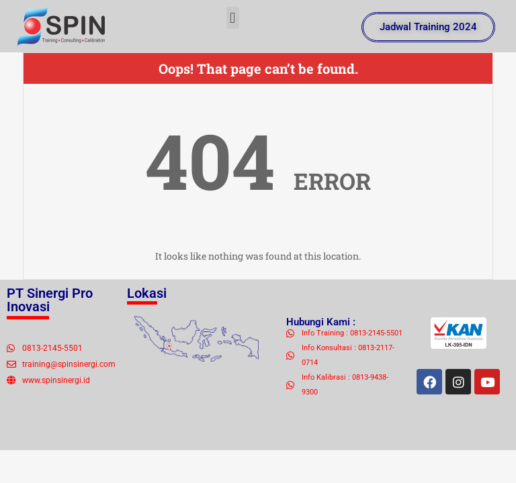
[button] (232, 18)
